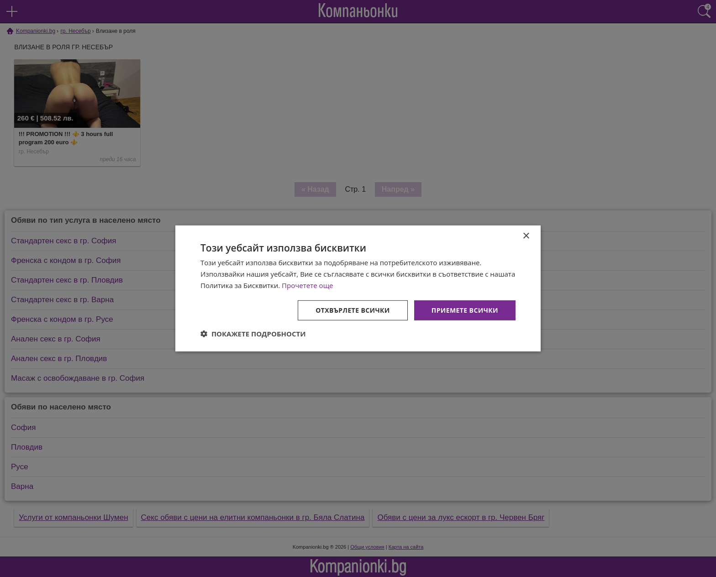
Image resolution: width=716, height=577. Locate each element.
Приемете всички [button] (465, 309)
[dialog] (358, 288)
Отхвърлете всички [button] (353, 309)
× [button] (525, 236)
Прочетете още (307, 285)
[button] (253, 334)
